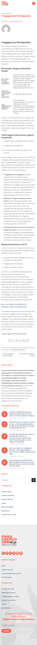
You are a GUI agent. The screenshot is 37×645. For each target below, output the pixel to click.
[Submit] (34, 480)
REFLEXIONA (6, 608)
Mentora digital (7, 507)
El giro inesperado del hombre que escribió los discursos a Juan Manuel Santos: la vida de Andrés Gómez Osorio (21, 463)
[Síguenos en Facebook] (3, 553)
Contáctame (6, 577)
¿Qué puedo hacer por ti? (11, 573)
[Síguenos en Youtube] (21, 553)
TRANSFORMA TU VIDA (10, 596)
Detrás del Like (7, 499)
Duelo (3, 503)
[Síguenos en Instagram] (6, 553)
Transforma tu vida (8, 514)
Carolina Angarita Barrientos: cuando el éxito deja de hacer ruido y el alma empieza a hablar (21, 414)
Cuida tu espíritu (7, 495)
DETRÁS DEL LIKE (7, 589)
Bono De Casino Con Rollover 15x (14, 304)
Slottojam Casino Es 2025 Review (14, 307)
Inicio (3, 566)
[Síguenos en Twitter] (14, 553)
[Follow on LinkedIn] (17, 553)
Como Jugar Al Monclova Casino (14, 334)
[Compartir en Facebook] (13, 340)
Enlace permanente (18, 350)
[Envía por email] (20, 340)
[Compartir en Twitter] (16, 340)
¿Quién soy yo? (7, 570)
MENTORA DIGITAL (8, 593)
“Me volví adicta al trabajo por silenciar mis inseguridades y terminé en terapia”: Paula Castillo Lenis (22, 451)
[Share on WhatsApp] (9, 340)
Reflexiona (5, 511)
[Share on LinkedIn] (27, 340)
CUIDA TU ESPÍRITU (8, 600)
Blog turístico (6, 491)
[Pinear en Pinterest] (23, 340)
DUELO (4, 604)
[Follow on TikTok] (10, 553)
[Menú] (33, 3)
